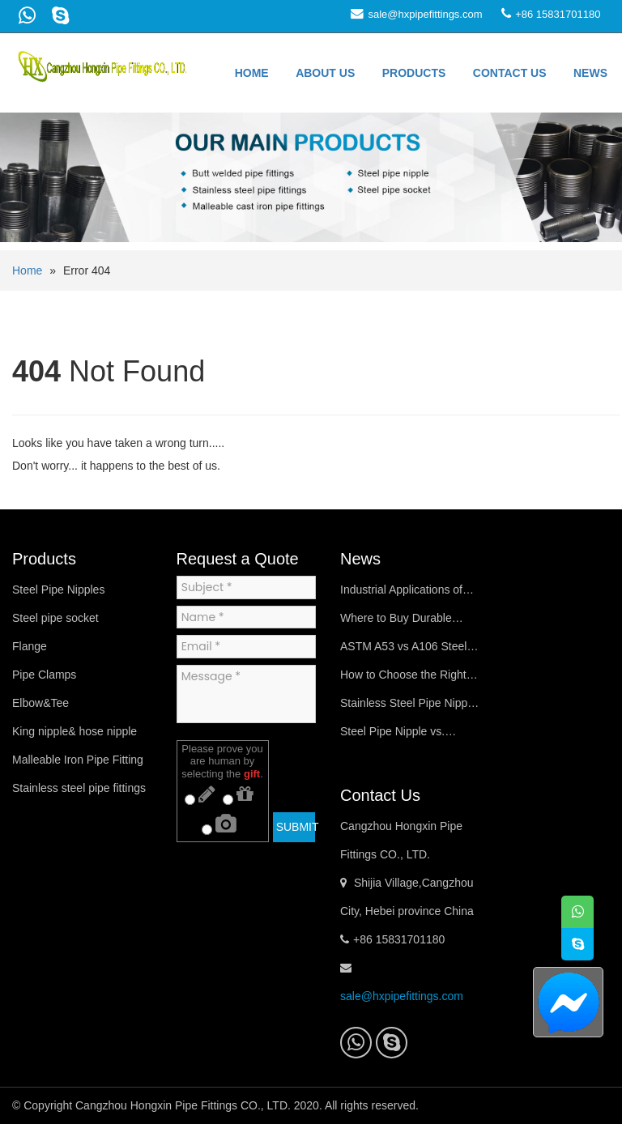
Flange (29, 646)
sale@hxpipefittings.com (425, 14)
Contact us (510, 72)
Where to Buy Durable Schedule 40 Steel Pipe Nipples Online (399, 621)
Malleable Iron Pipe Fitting (77, 759)
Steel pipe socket (55, 617)
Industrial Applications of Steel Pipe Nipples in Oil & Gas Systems (406, 593)
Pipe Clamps (44, 674)
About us (325, 72)
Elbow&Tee (40, 702)
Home (252, 72)
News (590, 72)
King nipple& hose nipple (74, 731)
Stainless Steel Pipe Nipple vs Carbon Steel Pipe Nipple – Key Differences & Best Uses (408, 706)
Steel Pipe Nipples (58, 589)
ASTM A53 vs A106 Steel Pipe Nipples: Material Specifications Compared (406, 650)
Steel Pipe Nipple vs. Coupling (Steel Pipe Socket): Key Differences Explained (402, 735)
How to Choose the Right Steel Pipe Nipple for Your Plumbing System (405, 678)
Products (414, 72)
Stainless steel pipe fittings (79, 787)
